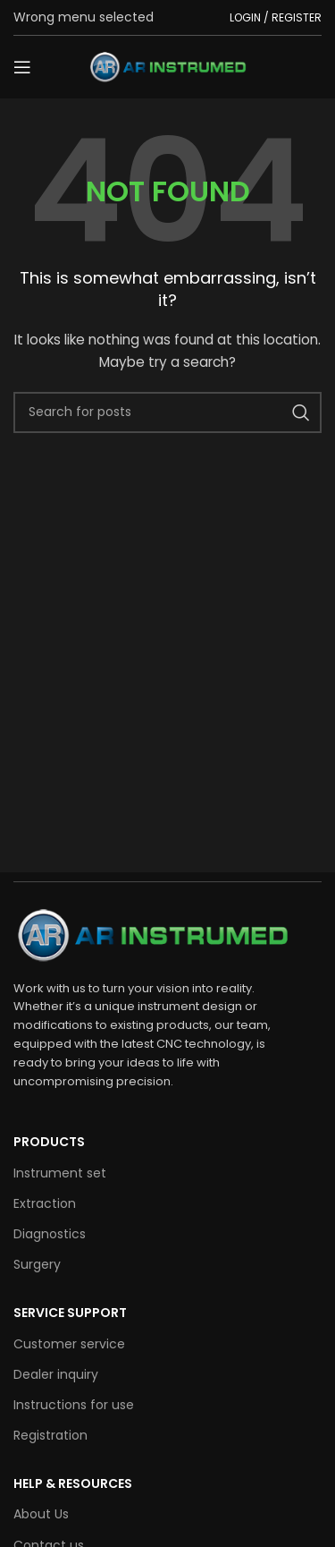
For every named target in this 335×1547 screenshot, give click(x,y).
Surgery (37, 1264)
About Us (41, 1514)
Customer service (69, 1344)
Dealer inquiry (55, 1374)
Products (49, 1142)
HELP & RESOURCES (72, 1483)
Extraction (44, 1203)
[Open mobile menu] (22, 67)
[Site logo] (168, 66)
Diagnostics (49, 1234)
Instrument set (59, 1173)
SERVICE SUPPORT (70, 1313)
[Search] (167, 412)
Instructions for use (73, 1405)
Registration (50, 1435)
